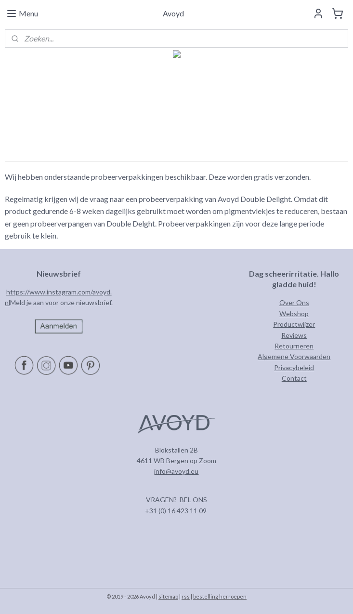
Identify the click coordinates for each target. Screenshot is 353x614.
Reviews (294, 335)
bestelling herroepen (220, 596)
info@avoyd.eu (176, 471)
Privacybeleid (294, 367)
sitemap (168, 596)
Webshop (294, 313)
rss (186, 596)
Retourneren (294, 346)
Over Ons (294, 302)
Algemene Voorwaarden (294, 356)
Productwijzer (294, 324)
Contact (294, 378)
